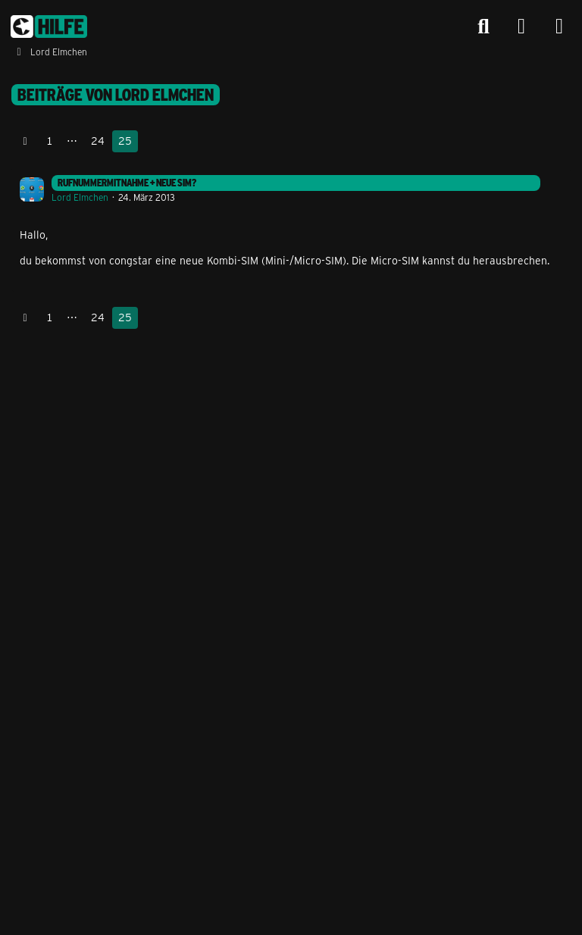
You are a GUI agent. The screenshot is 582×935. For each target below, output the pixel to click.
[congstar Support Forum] (49, 26)
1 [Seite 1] (49, 140)
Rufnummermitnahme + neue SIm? (127, 183)
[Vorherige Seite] (25, 141)
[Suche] (483, 26)
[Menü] (559, 26)
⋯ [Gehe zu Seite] (72, 140)
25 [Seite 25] (125, 140)
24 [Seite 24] (98, 140)
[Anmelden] (521, 26)
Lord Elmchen (80, 197)
